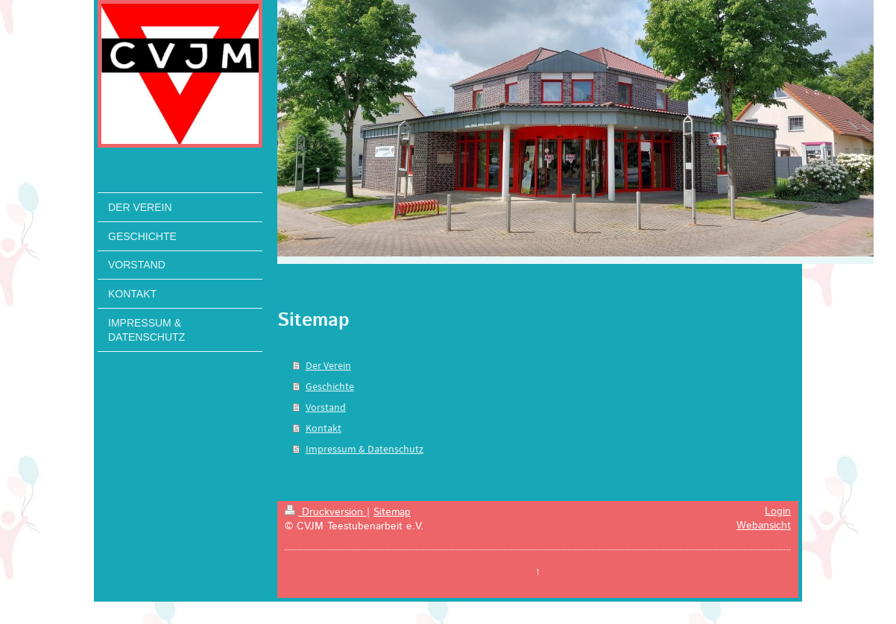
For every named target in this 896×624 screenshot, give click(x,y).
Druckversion (326, 512)
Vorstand (326, 407)
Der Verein (328, 365)
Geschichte (330, 386)
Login (778, 511)
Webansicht (763, 525)
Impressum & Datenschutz (364, 449)
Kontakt (323, 428)
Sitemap (392, 512)
